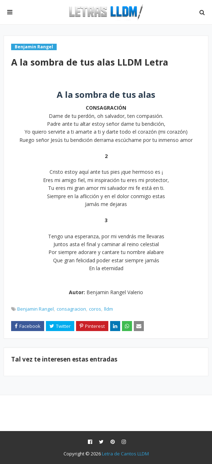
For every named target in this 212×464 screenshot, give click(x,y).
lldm (108, 309)
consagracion (71, 309)
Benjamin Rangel (35, 309)
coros (95, 309)
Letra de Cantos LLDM (125, 453)
